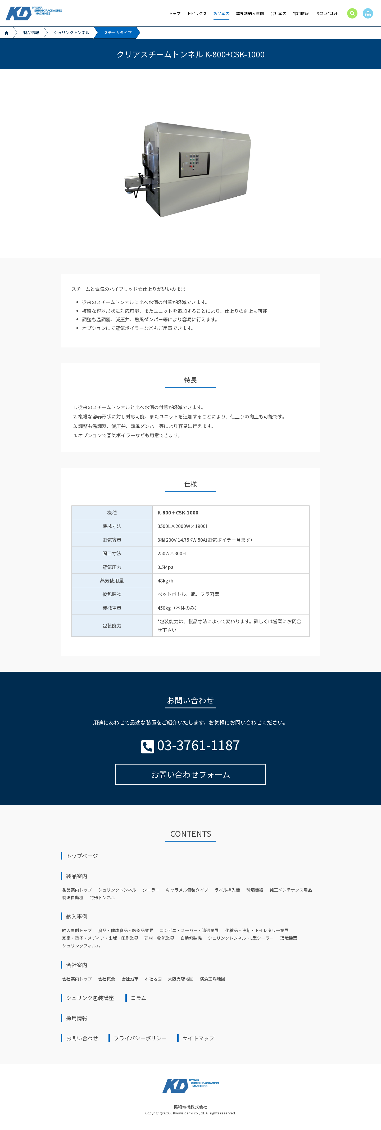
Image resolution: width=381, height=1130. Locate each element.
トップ (174, 13)
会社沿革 (129, 978)
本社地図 (153, 978)
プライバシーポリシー (140, 1038)
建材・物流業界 (159, 938)
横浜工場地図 (212, 978)
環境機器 (254, 890)
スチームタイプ (118, 32)
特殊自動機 (72, 897)
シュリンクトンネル (71, 32)
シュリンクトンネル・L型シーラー (241, 938)
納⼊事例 (76, 916)
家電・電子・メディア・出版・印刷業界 (100, 938)
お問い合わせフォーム (190, 774)
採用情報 (301, 13)
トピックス (197, 13)
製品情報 (31, 32)
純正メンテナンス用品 (291, 890)
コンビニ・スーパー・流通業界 (189, 930)
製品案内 (221, 13)
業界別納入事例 (250, 13)
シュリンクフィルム (81, 945)
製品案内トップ (77, 890)
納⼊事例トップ (77, 930)
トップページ (82, 856)
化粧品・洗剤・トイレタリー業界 (257, 930)
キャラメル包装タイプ (187, 890)
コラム (138, 998)
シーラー (151, 890)
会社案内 (278, 13)
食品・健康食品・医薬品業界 (125, 930)
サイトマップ (198, 1038)
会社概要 (106, 978)
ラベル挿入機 (227, 890)
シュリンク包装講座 (90, 998)
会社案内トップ (77, 978)
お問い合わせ (327, 13)
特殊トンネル (102, 897)
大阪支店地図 (180, 978)
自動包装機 (191, 938)
